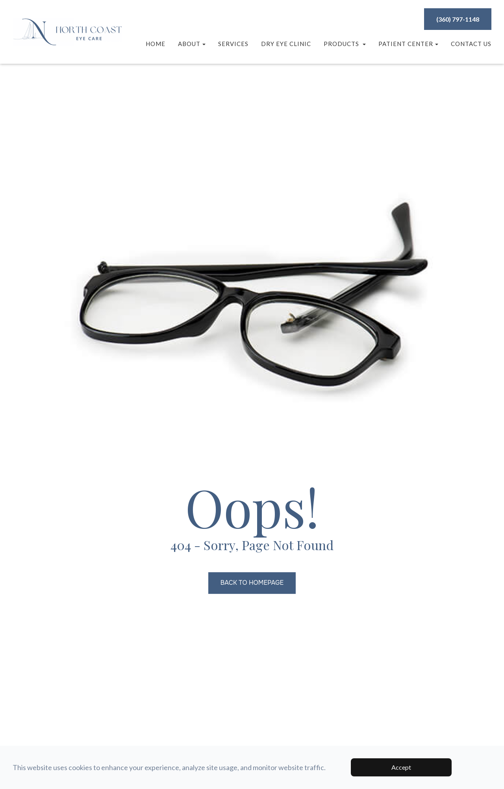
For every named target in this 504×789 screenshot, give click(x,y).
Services (233, 43)
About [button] (192, 43)
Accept (401, 767)
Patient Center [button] (408, 43)
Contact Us (471, 43)
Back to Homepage (252, 583)
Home (155, 43)
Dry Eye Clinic (286, 43)
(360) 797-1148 (457, 19)
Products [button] (345, 43)
